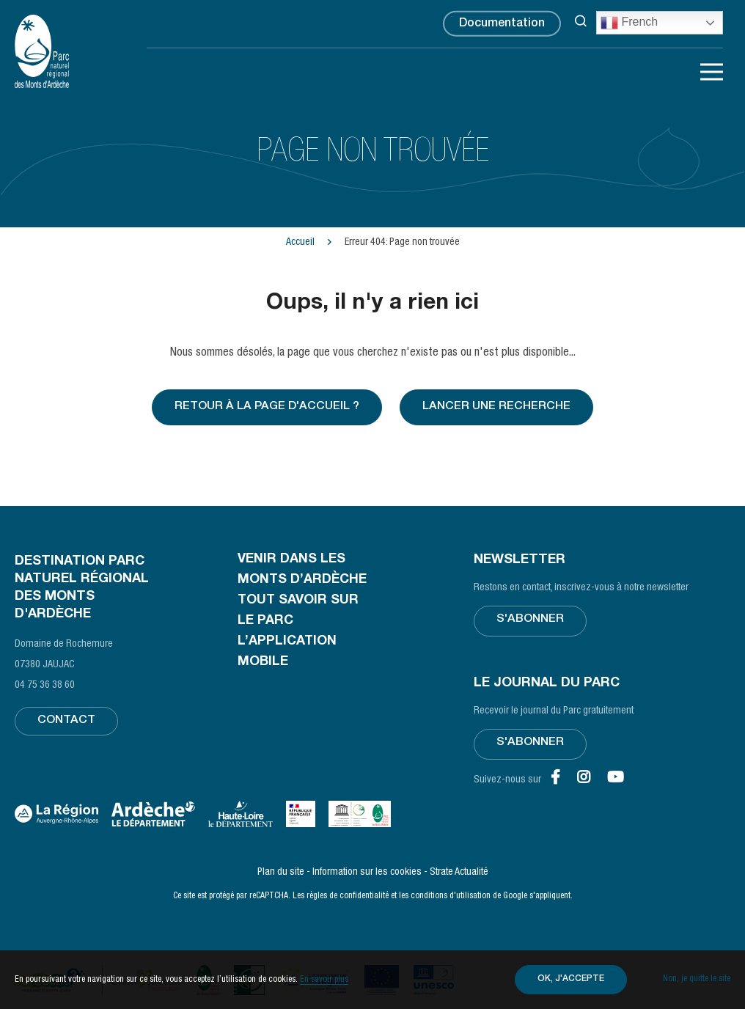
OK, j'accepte (568, 979)
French (629, 23)
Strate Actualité (459, 872)
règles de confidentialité (348, 896)
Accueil (300, 243)
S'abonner (530, 621)
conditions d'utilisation (451, 896)
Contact (66, 722)
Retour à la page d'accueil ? (266, 408)
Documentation (502, 25)
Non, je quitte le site (696, 979)
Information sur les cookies (367, 872)
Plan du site (280, 872)
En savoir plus (324, 979)
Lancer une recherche (497, 408)
